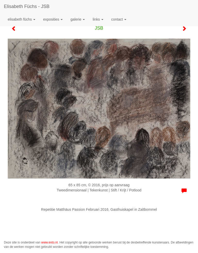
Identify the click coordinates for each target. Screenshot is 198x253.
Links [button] (98, 19)
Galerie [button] (77, 19)
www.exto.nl (49, 242)
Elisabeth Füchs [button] (21, 19)
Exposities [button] (53, 19)
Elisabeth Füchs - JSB (27, 6)
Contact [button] (118, 19)
